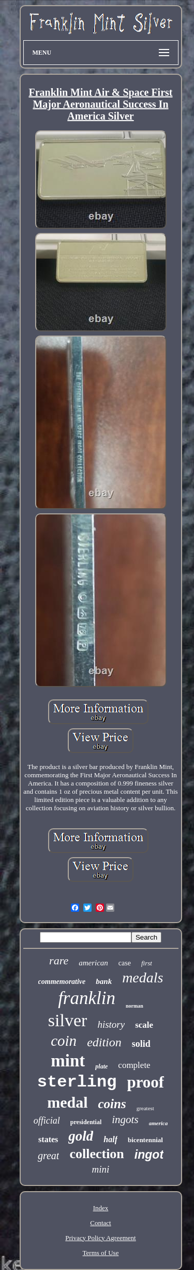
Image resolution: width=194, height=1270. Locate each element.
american (93, 963)
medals (142, 977)
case (124, 963)
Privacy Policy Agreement (100, 1238)
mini (101, 1169)
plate (101, 1066)
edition (104, 1042)
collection (96, 1153)
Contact (100, 1223)
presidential (85, 1122)
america (158, 1123)
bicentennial (145, 1140)
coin (64, 1040)
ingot (149, 1154)
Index (101, 1208)
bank (104, 981)
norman (134, 1006)
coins (112, 1104)
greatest (145, 1108)
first (146, 963)
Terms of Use (101, 1253)
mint (68, 1060)
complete (134, 1065)
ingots (125, 1119)
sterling (77, 1082)
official (47, 1120)
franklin (86, 998)
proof (145, 1082)
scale (144, 1025)
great (48, 1155)
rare (58, 960)
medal (67, 1102)
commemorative (62, 981)
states (48, 1139)
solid (141, 1044)
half (110, 1139)
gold (80, 1136)
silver (67, 1020)
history (111, 1024)
